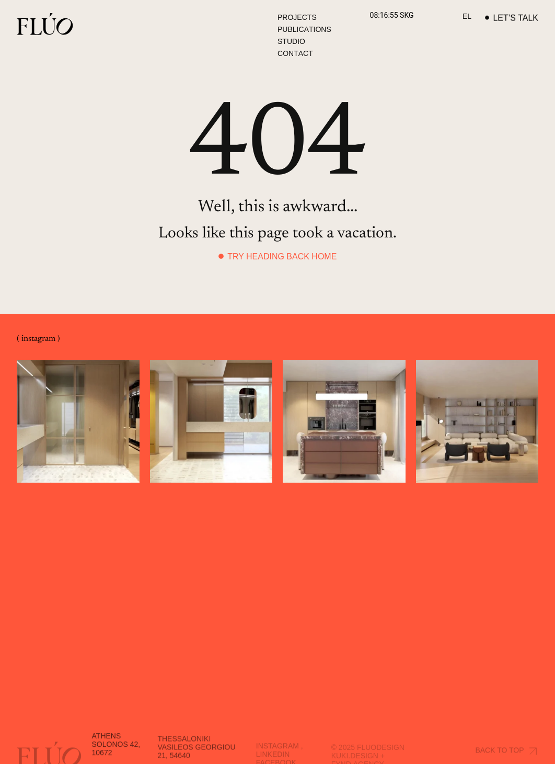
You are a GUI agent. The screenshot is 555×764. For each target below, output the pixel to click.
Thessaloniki (184, 751)
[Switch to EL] (467, 17)
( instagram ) (38, 339)
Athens (106, 748)
